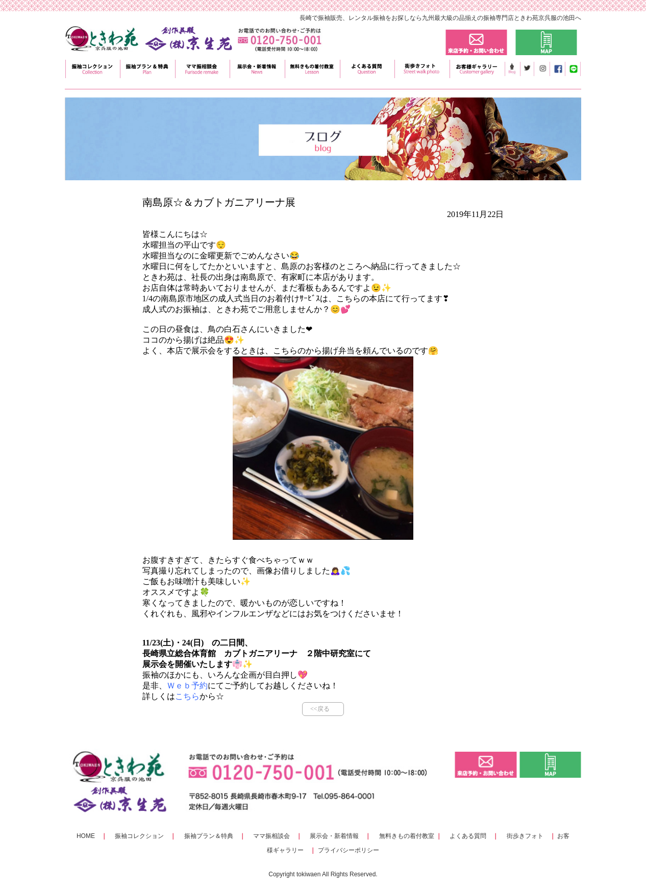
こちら (187, 696)
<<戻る (320, 708)
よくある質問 (468, 836)
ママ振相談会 (271, 836)
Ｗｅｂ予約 (187, 685)
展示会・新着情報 (334, 836)
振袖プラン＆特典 (208, 836)
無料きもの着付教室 (406, 836)
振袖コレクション (139, 836)
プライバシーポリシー (348, 850)
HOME (86, 836)
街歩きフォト (525, 836)
